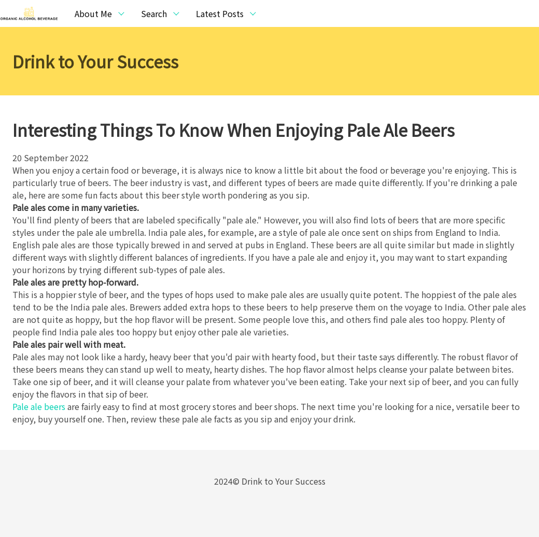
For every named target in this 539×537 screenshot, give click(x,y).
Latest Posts (220, 13)
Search (154, 13)
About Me (93, 13)
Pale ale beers (38, 406)
